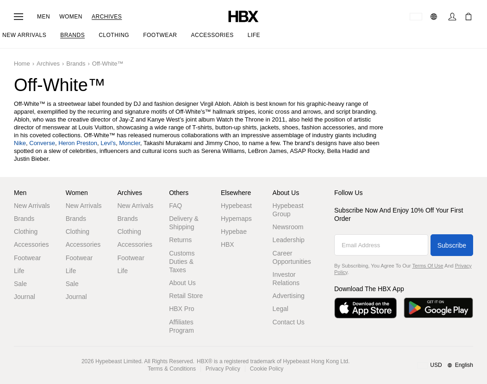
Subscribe (451, 245)
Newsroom (288, 227)
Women (70, 16)
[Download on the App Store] (365, 308)
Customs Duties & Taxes (181, 262)
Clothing (25, 231)
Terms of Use (427, 265)
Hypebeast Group (288, 210)
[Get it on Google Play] (438, 308)
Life (19, 270)
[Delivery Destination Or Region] (416, 16)
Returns (180, 240)
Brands (75, 63)
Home (22, 63)
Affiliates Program (181, 326)
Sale (20, 283)
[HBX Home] (243, 15)
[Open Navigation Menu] (18, 16)
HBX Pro (181, 308)
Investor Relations (286, 278)
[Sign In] (452, 16)
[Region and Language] (445, 365)
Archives (107, 16)
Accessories (31, 244)
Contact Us (289, 322)
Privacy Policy (223, 369)
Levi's (108, 143)
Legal (280, 308)
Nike (20, 143)
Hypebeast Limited (118, 361)
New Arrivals (32, 205)
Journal (24, 296)
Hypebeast (236, 205)
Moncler (129, 143)
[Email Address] (381, 245)
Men (43, 16)
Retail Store (186, 295)
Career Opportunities (292, 257)
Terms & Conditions (172, 369)
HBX (227, 244)
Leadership (289, 240)
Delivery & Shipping (184, 223)
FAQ (175, 205)
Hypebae (234, 231)
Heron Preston (77, 143)
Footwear (27, 258)
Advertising (289, 295)
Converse (42, 143)
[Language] (435, 16)
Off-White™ (108, 63)
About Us (182, 282)
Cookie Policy (267, 369)
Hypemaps (236, 218)
